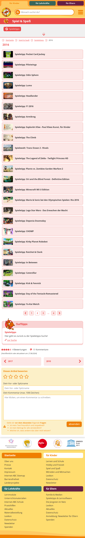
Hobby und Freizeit (55, 464)
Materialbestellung (13, 512)
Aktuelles (8, 509)
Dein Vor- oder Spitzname (15, 383)
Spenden (8, 527)
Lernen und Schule (55, 461)
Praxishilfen (10, 505)
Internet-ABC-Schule (14, 502)
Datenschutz (52, 479)
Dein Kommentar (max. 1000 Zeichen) (21, 392)
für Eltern (70, 3)
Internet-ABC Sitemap (14, 475)
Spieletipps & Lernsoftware (59, 498)
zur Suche (12, 340)
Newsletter (51, 482)
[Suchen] (17, 12)
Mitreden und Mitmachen (58, 472)
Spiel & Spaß (24, 40)
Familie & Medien (54, 494)
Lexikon (49, 475)
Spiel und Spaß (53, 468)
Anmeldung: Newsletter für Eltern (62, 516)
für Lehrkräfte (42, 3)
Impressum (9, 472)
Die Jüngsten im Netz (56, 502)
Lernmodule (10, 494)
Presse (7, 464)
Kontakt (8, 468)
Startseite (10, 40)
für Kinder (14, 3)
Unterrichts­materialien (15, 498)
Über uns (8, 461)
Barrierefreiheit (11, 479)
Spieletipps (39, 40)
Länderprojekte (11, 482)
